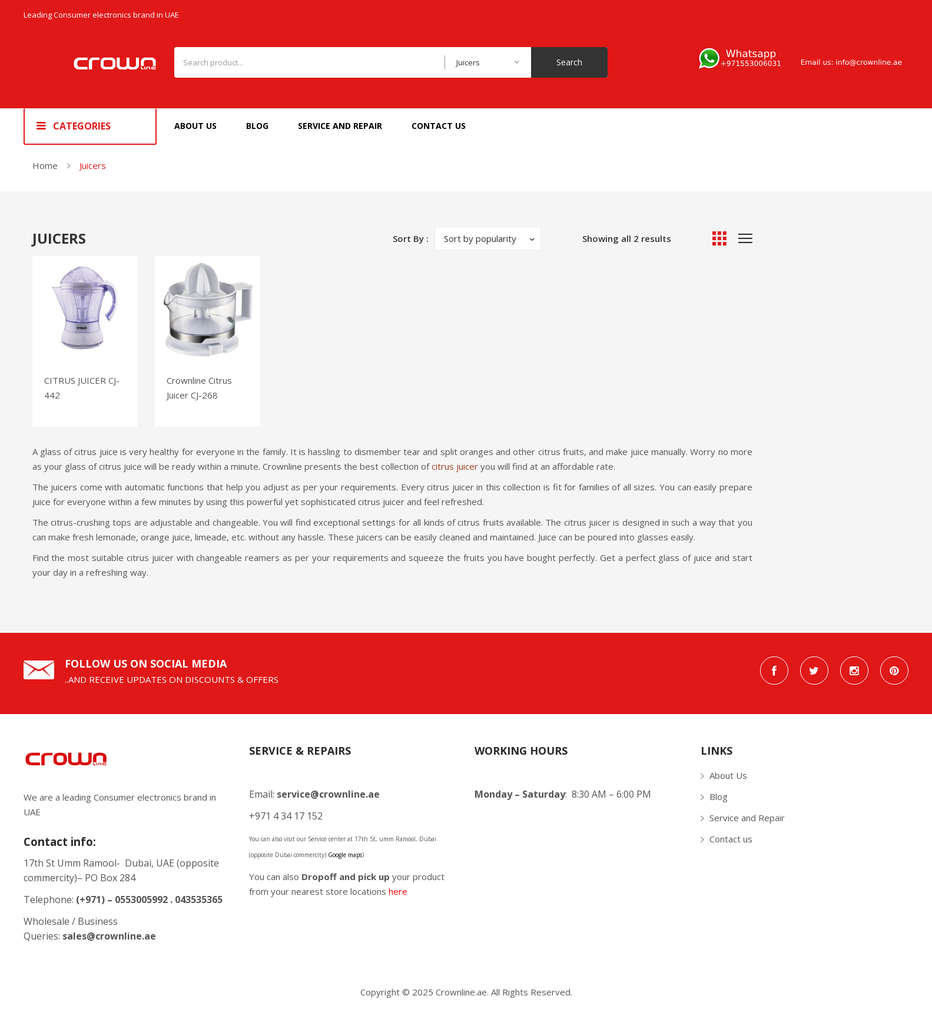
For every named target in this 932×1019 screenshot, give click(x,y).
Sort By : (411, 238)
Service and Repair (747, 818)
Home (45, 165)
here (398, 891)
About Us (728, 775)
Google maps (345, 855)
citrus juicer (455, 466)
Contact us (730, 839)
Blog (718, 796)
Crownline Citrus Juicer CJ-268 (199, 387)
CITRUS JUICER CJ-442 (82, 387)
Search (569, 62)
